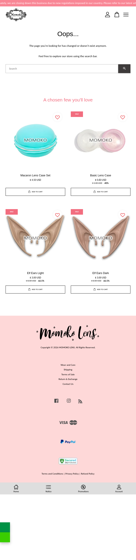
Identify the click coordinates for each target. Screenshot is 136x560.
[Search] (62, 68)
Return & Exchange (68, 379)
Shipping (68, 369)
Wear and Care (68, 364)
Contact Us (68, 383)
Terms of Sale (68, 374)
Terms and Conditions (52, 473)
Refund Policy (88, 473)
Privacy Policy (72, 473)
